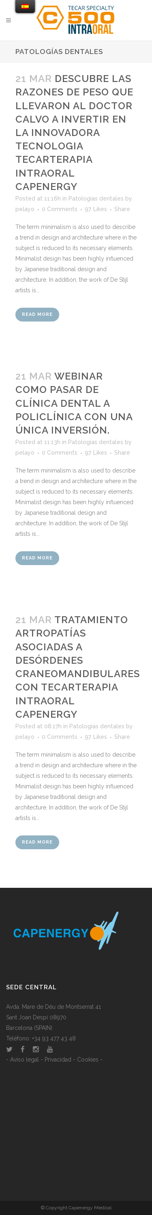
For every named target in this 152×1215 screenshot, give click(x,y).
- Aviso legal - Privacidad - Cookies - (54, 1059)
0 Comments (59, 209)
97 (96, 209)
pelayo (24, 209)
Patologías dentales (96, 198)
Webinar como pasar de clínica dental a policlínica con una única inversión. (74, 403)
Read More (37, 314)
